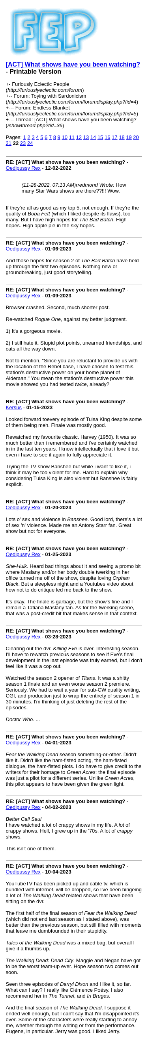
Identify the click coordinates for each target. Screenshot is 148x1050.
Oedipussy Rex (23, 168)
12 (79, 137)
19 (128, 137)
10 (64, 137)
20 (136, 137)
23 (23, 143)
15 (100, 137)
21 (8, 143)
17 (114, 137)
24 (30, 143)
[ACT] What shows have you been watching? (73, 64)
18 (121, 137)
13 (86, 137)
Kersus (14, 407)
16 (107, 137)
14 (93, 137)
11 (72, 137)
